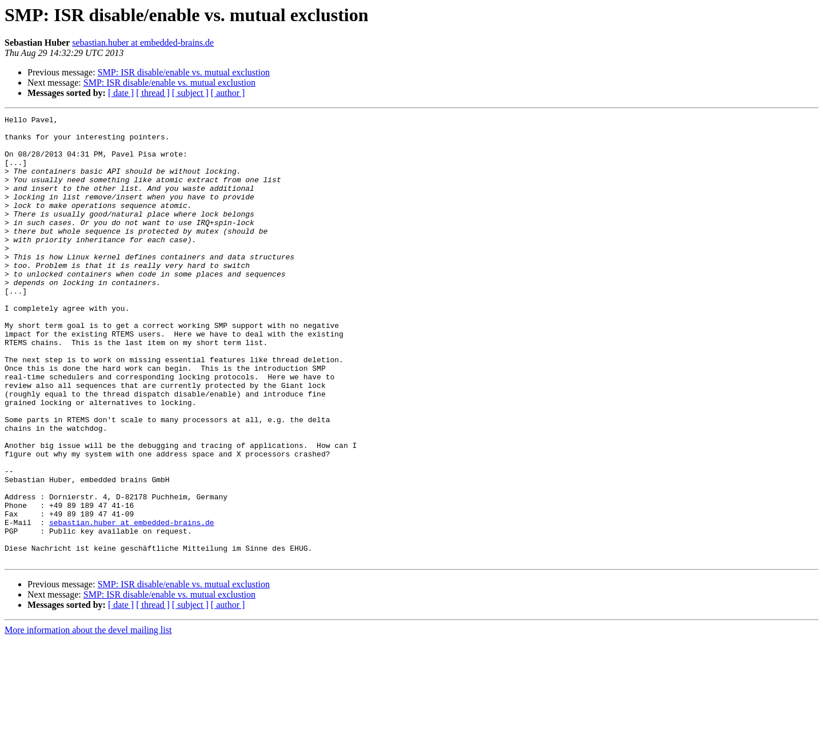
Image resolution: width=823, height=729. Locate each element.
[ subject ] (190, 93)
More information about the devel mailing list (88, 719)
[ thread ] (153, 93)
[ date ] (121, 93)
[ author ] (228, 93)
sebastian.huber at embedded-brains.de (143, 42)
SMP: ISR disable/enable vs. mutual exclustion (184, 72)
